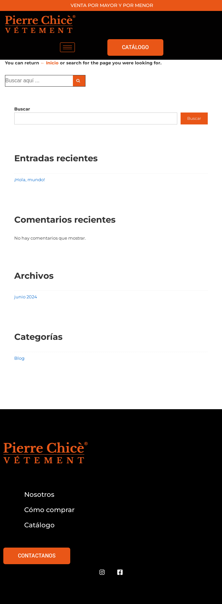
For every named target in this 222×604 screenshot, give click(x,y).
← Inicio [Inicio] (49, 62)
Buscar (22, 109)
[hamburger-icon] (67, 47)
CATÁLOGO (135, 47)
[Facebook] (120, 572)
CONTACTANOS (37, 556)
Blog (19, 358)
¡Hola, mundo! (29, 179)
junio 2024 (25, 296)
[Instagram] (102, 572)
